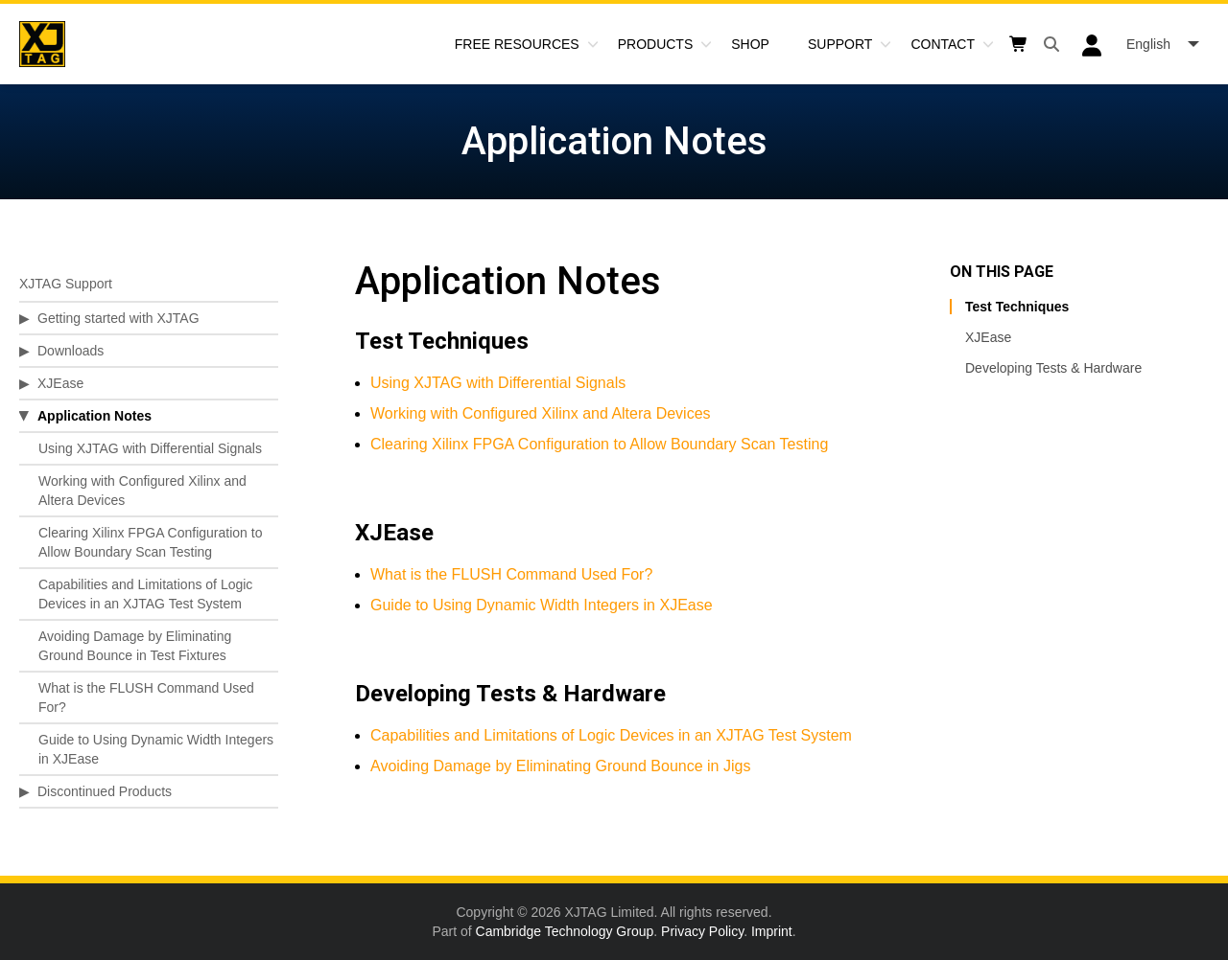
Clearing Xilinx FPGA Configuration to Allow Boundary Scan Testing (150, 542)
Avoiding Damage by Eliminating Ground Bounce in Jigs (560, 766)
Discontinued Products (104, 791)
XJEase (60, 383)
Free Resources (517, 44)
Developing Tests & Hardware (1053, 368)
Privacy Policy (702, 931)
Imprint (771, 931)
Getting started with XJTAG (118, 318)
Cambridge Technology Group (565, 931)
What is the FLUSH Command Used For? (146, 697)
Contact (942, 44)
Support (840, 44)
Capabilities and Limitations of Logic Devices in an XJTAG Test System (145, 594)
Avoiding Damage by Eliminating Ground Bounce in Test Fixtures (134, 646)
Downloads (70, 350)
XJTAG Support (65, 283)
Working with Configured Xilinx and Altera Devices (142, 490)
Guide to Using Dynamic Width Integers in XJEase (155, 749)
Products (656, 44)
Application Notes (94, 415)
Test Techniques (1017, 306)
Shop (750, 44)
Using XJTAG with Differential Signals (150, 448)
